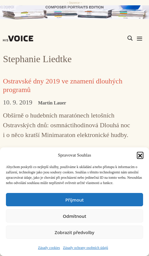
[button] (140, 155)
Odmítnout (74, 216)
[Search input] (101, 38)
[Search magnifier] (130, 38)
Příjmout (74, 200)
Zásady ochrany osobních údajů (85, 248)
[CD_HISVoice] (74, 12)
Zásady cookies (49, 248)
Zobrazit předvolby (74, 232)
